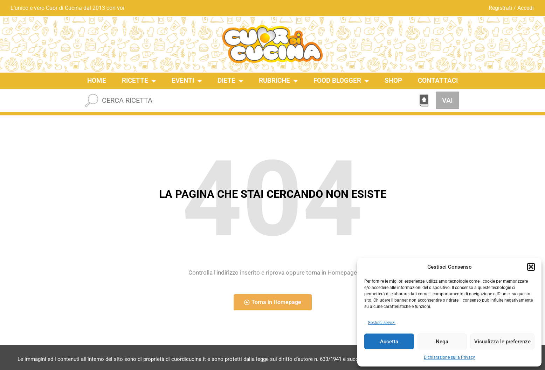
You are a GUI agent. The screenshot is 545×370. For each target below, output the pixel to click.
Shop (393, 80)
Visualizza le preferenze (502, 341)
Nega (442, 341)
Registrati (500, 8)
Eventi (187, 81)
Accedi (525, 8)
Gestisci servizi (381, 322)
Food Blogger (341, 81)
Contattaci (438, 80)
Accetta (389, 341)
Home (96, 80)
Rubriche (278, 81)
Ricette (139, 81)
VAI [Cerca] (447, 100)
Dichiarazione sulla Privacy (449, 357)
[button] (530, 266)
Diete (230, 81)
